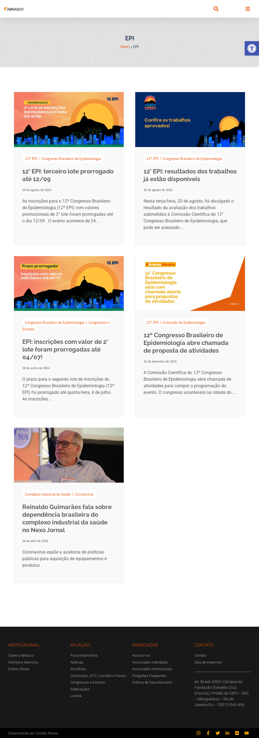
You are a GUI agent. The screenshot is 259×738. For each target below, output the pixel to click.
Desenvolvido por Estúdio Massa (33, 733)
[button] (252, 48)
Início (125, 47)
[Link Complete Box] (69, 168)
